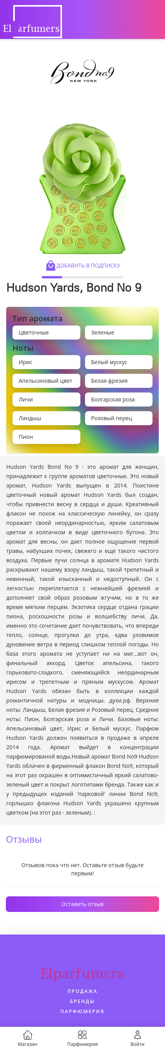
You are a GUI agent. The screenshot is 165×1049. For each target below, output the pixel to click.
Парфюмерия (82, 1011)
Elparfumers (82, 973)
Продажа (82, 991)
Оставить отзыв (83, 904)
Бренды (82, 1001)
